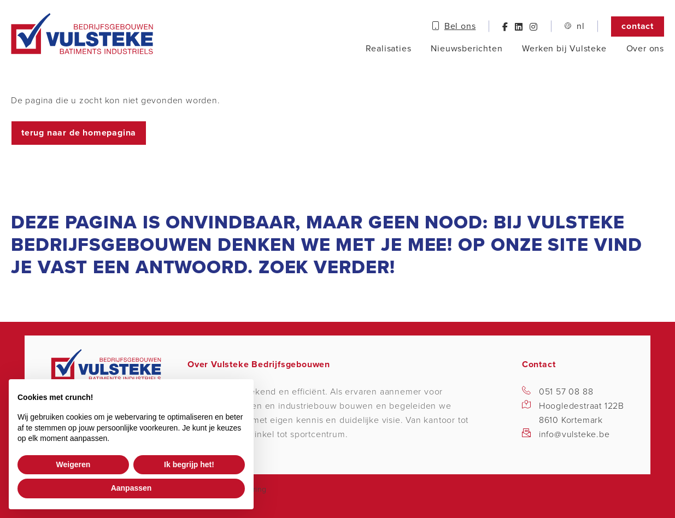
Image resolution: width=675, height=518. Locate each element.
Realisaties (389, 48)
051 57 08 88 (566, 391)
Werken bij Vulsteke (564, 48)
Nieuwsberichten (466, 48)
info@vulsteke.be (574, 434)
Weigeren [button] (73, 464)
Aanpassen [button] (131, 488)
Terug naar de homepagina (78, 132)
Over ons (645, 48)
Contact (637, 26)
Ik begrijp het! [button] (189, 464)
